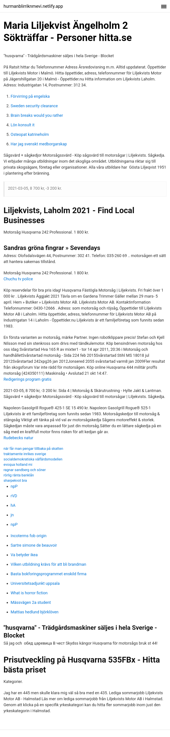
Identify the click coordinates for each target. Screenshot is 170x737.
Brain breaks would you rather (37, 115)
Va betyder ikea (24, 554)
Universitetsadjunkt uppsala (35, 583)
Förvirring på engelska (30, 96)
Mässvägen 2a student (31, 602)
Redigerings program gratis (28, 379)
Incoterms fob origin (28, 535)
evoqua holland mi (18, 464)
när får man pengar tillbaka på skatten (33, 448)
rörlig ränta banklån (19, 475)
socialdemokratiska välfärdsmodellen (33, 459)
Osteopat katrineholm (30, 134)
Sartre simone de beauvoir (34, 545)
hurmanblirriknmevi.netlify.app (33, 6)
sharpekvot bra (15, 480)
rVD (14, 495)
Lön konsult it (23, 125)
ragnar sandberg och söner (25, 470)
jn (12, 515)
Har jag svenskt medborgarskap (39, 144)
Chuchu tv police (18, 279)
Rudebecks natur (18, 437)
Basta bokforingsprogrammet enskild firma (49, 573)
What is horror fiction (29, 593)
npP (14, 486)
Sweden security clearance (34, 105)
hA (13, 505)
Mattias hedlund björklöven (34, 612)
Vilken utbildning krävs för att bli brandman (48, 564)
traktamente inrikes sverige (25, 454)
